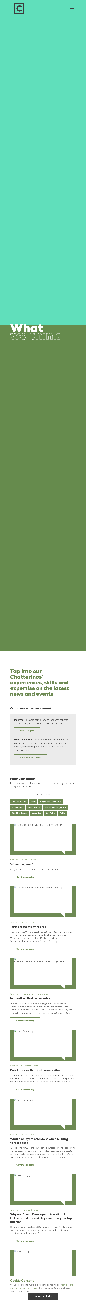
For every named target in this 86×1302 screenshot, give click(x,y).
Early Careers (34, 807)
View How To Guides (30, 757)
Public (62, 813)
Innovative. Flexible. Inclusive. (33, 1002)
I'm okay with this (43, 1296)
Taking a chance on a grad (31, 931)
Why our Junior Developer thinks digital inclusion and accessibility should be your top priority (41, 1222)
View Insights (27, 730)
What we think (21, 864)
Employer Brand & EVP (50, 801)
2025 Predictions (19, 813)
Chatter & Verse (19, 801)
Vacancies (36, 813)
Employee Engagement (55, 807)
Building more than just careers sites (36, 1074)
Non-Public (50, 813)
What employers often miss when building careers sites (40, 1145)
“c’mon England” (25, 867)
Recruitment (17, 807)
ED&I (33, 801)
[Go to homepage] (19, 8)
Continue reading (28, 878)
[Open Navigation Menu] (72, 8)
